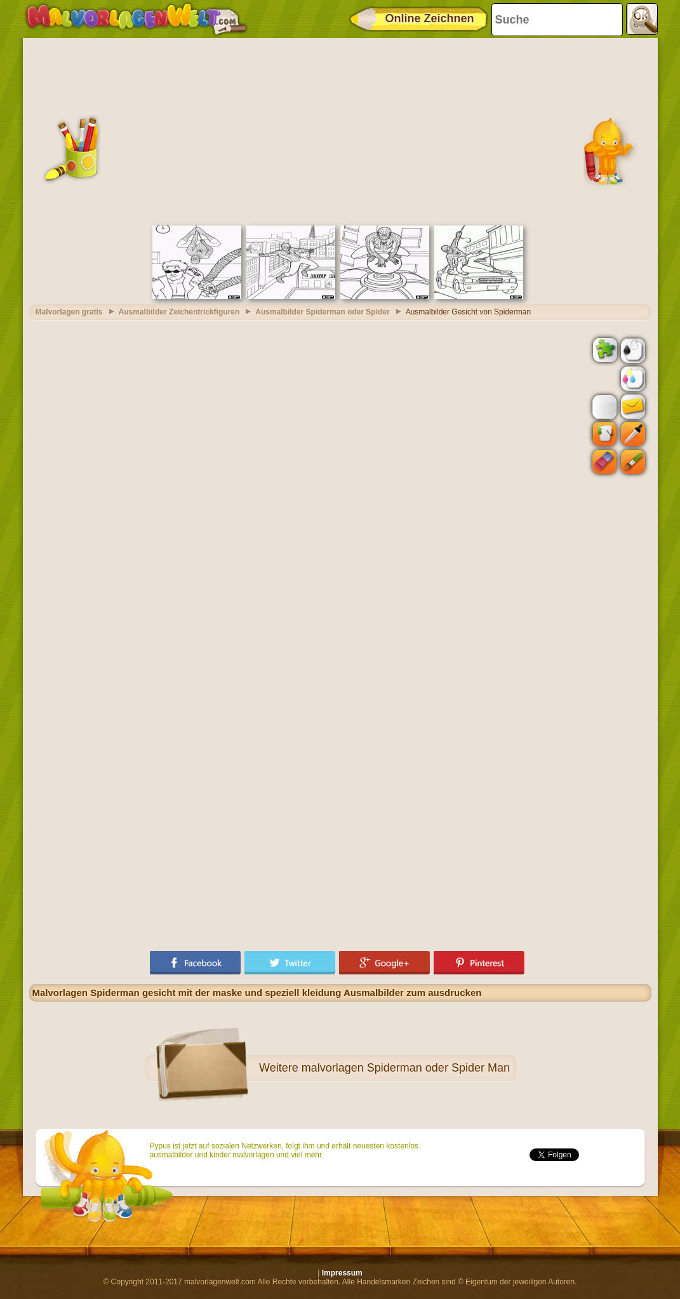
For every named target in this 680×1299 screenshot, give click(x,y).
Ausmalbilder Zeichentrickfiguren (179, 311)
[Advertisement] (340, 130)
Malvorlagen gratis (69, 311)
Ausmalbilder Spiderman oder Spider (322, 311)
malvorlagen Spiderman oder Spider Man (406, 1067)
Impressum (342, 1273)
